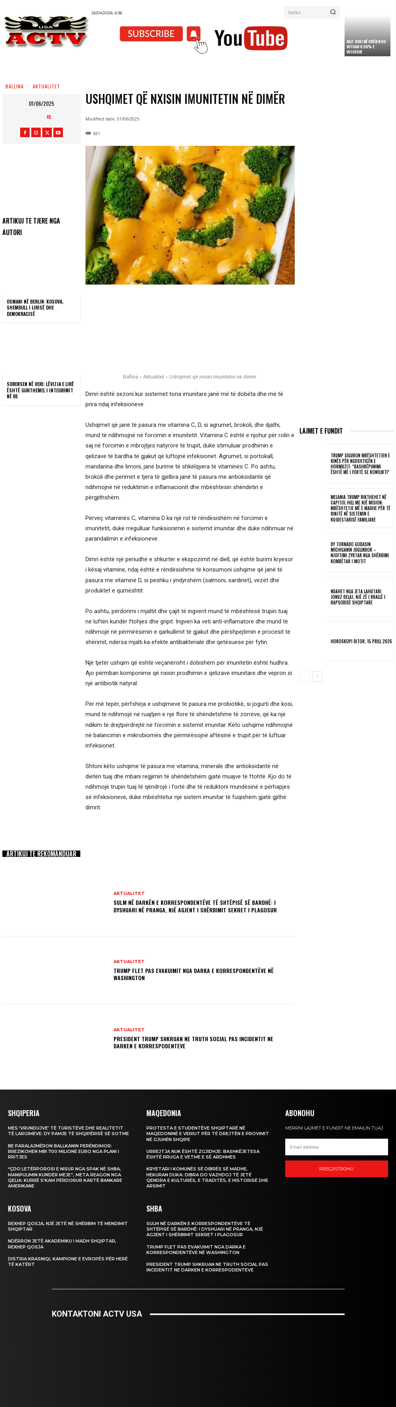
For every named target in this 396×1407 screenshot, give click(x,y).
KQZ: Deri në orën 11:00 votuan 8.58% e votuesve (366, 46)
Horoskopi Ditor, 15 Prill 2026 (361, 641)
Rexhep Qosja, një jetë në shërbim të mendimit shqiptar (68, 1226)
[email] (336, 1147)
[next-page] (317, 676)
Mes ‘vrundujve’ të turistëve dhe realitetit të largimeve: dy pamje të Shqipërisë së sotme (68, 1130)
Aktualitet (46, 86)
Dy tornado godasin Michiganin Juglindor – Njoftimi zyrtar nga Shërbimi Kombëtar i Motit (360, 552)
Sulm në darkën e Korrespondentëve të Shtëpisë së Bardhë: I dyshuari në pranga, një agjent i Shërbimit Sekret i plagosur (195, 906)
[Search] (333, 12)
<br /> (198, 1356)
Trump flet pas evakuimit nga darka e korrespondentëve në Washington (194, 974)
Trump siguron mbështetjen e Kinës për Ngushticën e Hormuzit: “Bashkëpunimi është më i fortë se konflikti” (360, 464)
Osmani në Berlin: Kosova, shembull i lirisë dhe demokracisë (35, 307)
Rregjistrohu (336, 1169)
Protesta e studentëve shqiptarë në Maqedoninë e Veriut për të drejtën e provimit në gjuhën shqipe (207, 1133)
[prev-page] (304, 676)
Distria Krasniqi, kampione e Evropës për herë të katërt (68, 1261)
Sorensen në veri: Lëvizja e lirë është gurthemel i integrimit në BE (40, 390)
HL (49, 116)
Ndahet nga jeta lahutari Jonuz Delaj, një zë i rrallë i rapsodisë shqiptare (358, 597)
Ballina (15, 86)
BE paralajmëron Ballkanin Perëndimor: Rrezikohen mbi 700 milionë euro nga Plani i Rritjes (63, 1151)
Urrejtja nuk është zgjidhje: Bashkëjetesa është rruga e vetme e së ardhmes (203, 1154)
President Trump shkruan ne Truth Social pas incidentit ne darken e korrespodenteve (193, 1042)
